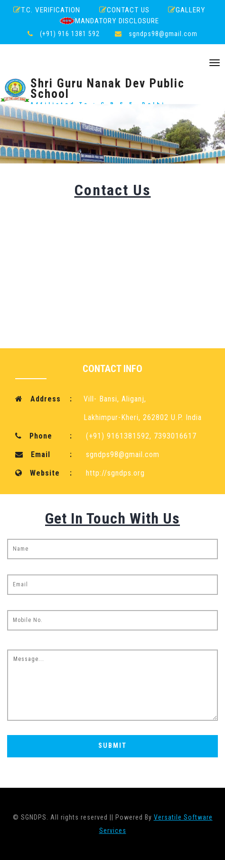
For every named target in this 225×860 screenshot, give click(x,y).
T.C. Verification (46, 10)
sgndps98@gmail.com (163, 34)
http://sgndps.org (115, 473)
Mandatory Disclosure (109, 20)
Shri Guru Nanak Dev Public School (112, 90)
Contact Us (124, 10)
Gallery (186, 10)
